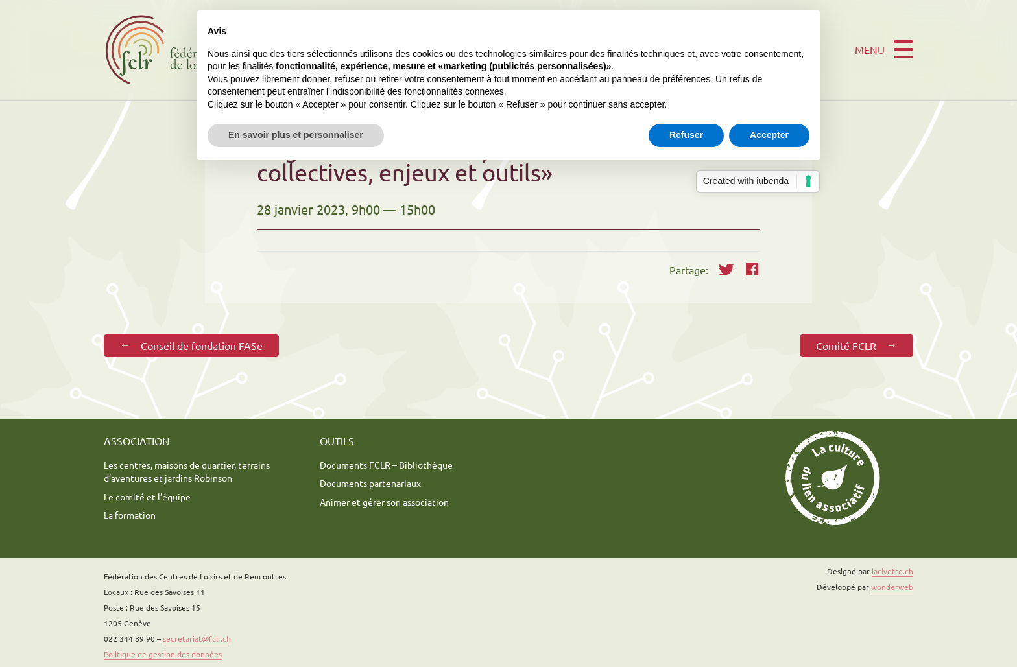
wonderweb (892, 586)
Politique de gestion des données (163, 654)
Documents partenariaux (370, 483)
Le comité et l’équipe (147, 496)
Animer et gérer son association (384, 502)
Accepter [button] (769, 135)
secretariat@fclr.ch (197, 638)
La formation (130, 515)
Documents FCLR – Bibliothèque (386, 465)
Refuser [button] (686, 135)
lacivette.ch (892, 571)
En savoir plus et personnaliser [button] (295, 135)
